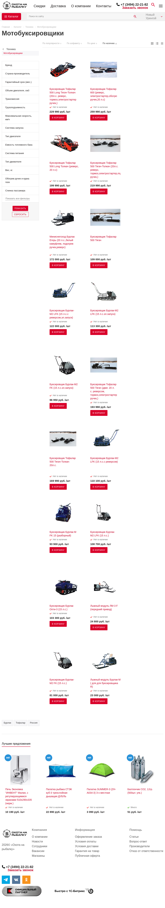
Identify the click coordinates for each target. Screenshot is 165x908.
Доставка (58, 6)
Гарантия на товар (87, 850)
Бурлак (7, 722)
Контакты (103, 6)
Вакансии (38, 850)
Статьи (134, 836)
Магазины (38, 855)
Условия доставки (86, 846)
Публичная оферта (87, 855)
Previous (154, 744)
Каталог (13, 16)
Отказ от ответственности (146, 850)
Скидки (39, 6)
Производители (139, 846)
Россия (34, 722)
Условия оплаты (85, 841)
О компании (81, 6)
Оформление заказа (88, 836)
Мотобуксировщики (13, 53)
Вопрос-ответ (138, 841)
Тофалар (20, 722)
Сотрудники (39, 846)
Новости (37, 841)
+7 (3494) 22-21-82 (134, 4)
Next (160, 744)
